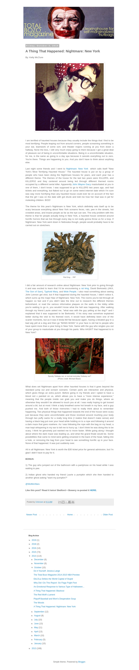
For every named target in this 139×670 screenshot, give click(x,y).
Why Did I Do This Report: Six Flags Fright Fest (55, 583)
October (38, 567)
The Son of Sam (33, 291)
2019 (34, 540)
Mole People (70, 291)
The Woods (39, 603)
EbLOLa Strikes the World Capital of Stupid (53, 579)
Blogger (81, 662)
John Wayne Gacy (81, 184)
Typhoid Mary (51, 291)
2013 (34, 648)
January (38, 643)
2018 (34, 544)
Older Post (108, 514)
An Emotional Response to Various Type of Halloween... (59, 587)
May (36, 627)
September (39, 612)
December (39, 559)
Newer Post (31, 514)
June (36, 623)
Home (70, 514)
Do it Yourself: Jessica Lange (47, 571)
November (39, 563)
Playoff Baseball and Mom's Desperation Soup (55, 599)
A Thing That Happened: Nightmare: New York (55, 606)
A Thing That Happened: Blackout (49, 591)
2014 (34, 556)
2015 (34, 552)
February (38, 639)
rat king (85, 288)
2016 (34, 548)
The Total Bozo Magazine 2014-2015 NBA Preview (57, 575)
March (37, 635)
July (36, 620)
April (36, 631)
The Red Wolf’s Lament (44, 595)
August (37, 615)
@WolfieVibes (32, 484)
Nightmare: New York (77, 168)
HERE (93, 490)
